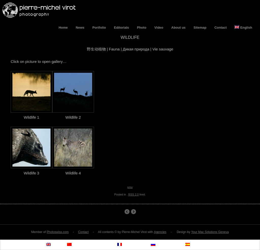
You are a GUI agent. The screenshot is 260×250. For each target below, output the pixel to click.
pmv (130, 187)
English (243, 27)
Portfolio (99, 27)
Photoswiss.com (58, 232)
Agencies (160, 232)
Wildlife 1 (126, 211)
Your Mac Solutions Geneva (210, 232)
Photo (142, 27)
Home (63, 27)
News (80, 27)
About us (178, 27)
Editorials (121, 27)
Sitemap (199, 27)
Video (158, 27)
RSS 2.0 (133, 194)
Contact (220, 27)
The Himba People (133, 211)
